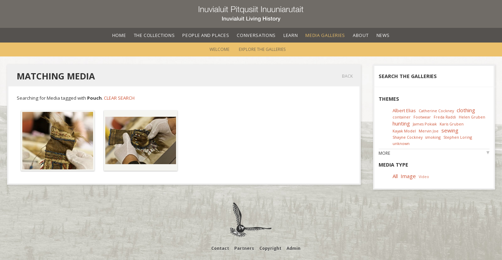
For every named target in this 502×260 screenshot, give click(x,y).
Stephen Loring (457, 137)
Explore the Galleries (262, 49)
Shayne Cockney (408, 137)
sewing (449, 130)
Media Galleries (325, 35)
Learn (290, 35)
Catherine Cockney (436, 110)
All (395, 176)
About (360, 35)
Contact (220, 248)
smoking (433, 137)
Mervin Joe (429, 130)
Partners (244, 248)
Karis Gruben (452, 124)
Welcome (219, 49)
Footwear (422, 117)
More (384, 153)
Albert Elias (404, 110)
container (402, 117)
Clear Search (119, 98)
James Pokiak (425, 124)
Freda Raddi (445, 117)
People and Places (205, 35)
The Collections (154, 35)
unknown (401, 143)
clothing (466, 110)
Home (119, 35)
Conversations (256, 35)
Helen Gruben (472, 117)
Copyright (270, 248)
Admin (294, 248)
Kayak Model (404, 130)
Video (424, 176)
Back (347, 76)
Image (408, 176)
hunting (401, 123)
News (383, 35)
